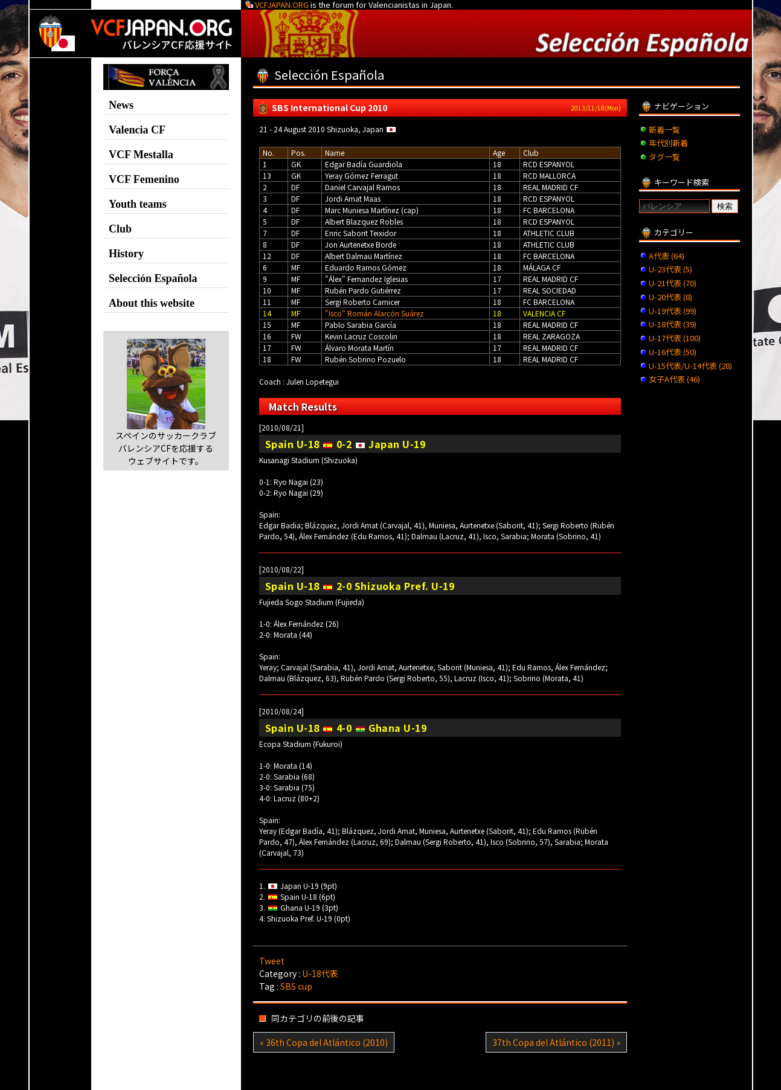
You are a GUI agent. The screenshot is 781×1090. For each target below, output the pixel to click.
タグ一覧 (664, 156)
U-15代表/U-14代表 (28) (690, 365)
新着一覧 (664, 129)
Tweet (271, 961)
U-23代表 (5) (670, 269)
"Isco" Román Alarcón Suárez (374, 313)
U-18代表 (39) (672, 324)
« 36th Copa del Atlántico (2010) (324, 1042)
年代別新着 (668, 143)
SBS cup (296, 986)
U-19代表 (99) (672, 310)
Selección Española (153, 278)
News (121, 105)
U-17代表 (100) (675, 338)
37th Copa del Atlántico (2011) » (556, 1042)
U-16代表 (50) (672, 351)
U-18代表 (320, 973)
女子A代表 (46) (674, 379)
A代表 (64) (666, 255)
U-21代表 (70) (672, 283)
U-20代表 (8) (670, 297)
